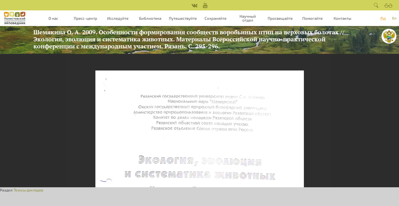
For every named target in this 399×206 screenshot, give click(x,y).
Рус (383, 18)
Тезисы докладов (28, 190)
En (394, 18)
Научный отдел (248, 18)
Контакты (342, 18)
